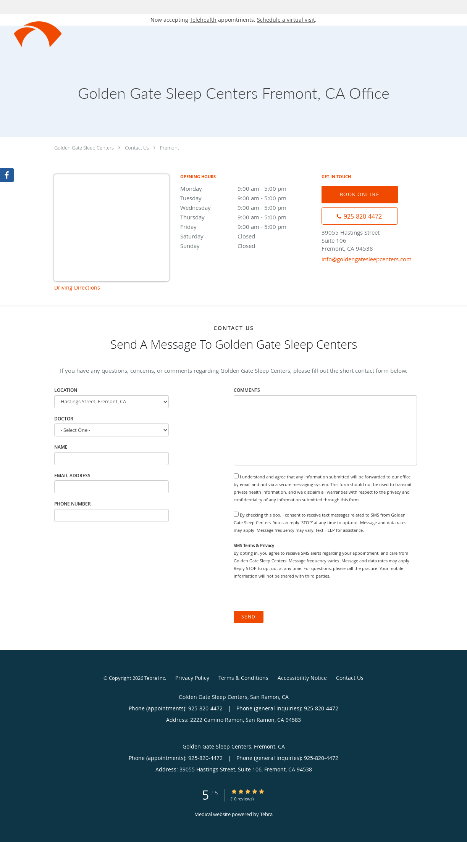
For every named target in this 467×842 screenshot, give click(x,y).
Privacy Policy (192, 677)
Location (65, 390)
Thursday (247, 217)
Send (248, 616)
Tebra (266, 814)
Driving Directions (77, 287)
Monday (247, 188)
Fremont (169, 147)
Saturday (247, 236)
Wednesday (247, 207)
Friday (247, 226)
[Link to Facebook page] (7, 175)
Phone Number (72, 504)
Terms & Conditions (243, 677)
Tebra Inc (154, 678)
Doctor (63, 418)
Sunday (247, 246)
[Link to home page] (31, 34)
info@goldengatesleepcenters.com (367, 259)
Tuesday (247, 198)
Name (61, 447)
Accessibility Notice (302, 677)
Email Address (72, 475)
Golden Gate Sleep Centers (84, 147)
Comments (247, 390)
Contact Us (137, 147)
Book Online (360, 194)
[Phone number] (360, 216)
